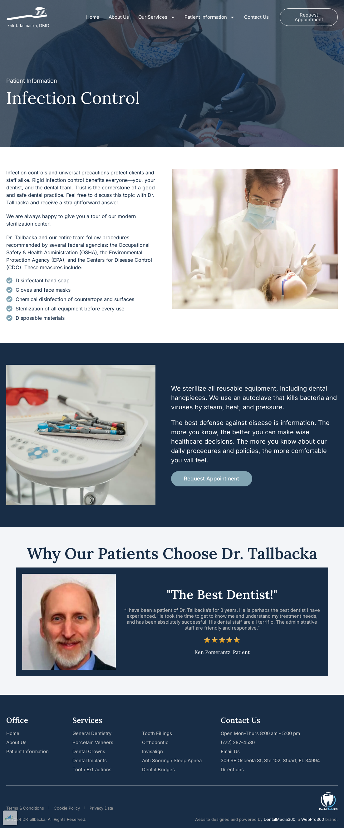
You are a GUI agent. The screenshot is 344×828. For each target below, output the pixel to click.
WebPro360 (312, 819)
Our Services (156, 17)
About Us (119, 17)
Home (92, 17)
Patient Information (209, 17)
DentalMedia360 (279, 819)
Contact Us (256, 17)
